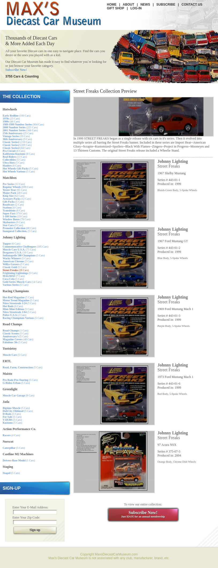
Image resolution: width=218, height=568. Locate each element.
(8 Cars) (14, 150)
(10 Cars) (18, 252)
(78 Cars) (16, 219)
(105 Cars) (25, 246)
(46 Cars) (11, 121)
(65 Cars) (15, 189)
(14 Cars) (22, 281)
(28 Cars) (15, 192)
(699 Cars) (18, 187)
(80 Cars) (19, 228)
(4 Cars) (11, 435)
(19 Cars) (16, 136)
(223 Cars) (20, 127)
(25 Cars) (18, 133)
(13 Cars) (15, 156)
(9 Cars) (17, 139)
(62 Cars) (13, 195)
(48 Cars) (18, 339)
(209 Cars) (17, 145)
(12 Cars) (14, 184)
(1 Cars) (15, 330)
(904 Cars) (23, 124)
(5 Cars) (14, 159)
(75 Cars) (19, 249)
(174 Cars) (15, 213)
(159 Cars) (17, 142)
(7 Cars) (14, 276)
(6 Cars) (12, 165)
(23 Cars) (11, 118)
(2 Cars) (13, 204)
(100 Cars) (17, 115)
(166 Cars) (20, 130)
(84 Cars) (16, 147)
